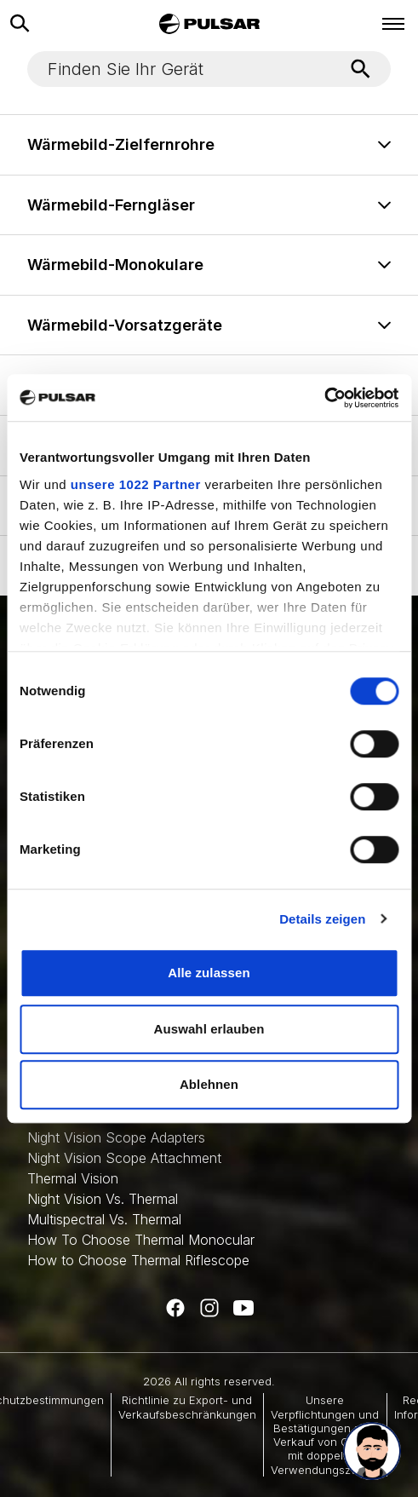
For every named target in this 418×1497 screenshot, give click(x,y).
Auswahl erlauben (209, 1029)
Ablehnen (209, 1084)
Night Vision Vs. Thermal (102, 1198)
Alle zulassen (208, 972)
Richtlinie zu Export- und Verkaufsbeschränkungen (187, 1406)
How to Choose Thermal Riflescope (138, 1260)
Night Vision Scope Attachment (124, 1157)
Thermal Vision (72, 1178)
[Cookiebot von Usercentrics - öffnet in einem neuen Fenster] (323, 398)
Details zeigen (322, 919)
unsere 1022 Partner (136, 484)
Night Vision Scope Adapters (116, 1137)
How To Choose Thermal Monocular (141, 1239)
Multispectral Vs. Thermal (104, 1219)
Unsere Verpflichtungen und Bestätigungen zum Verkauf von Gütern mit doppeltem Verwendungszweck (325, 1434)
